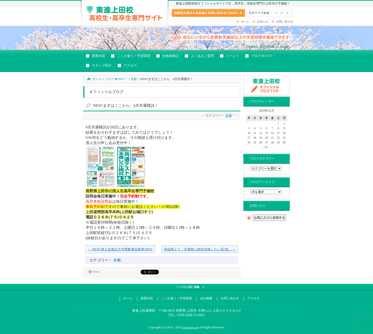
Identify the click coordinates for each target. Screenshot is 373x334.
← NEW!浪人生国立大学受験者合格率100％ (120, 249)
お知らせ (262, 21)
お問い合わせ (284, 21)
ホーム (245, 21)
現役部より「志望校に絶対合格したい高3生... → (200, 249)
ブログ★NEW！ (116, 79)
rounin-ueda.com (190, 327)
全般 (134, 79)
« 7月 (265, 147)
